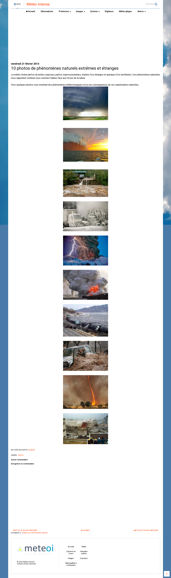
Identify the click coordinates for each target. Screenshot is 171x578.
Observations (47, 11)
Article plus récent (25, 530)
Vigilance (109, 11)
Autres (142, 11)
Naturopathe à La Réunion (71, 564)
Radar (84, 547)
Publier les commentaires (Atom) (35, 533)
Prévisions (65, 11)
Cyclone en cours (71, 552)
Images (80, 11)
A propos (84, 558)
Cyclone (95, 11)
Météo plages (125, 11)
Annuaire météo (84, 552)
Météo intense (38, 4)
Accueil (30, 11)
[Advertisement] (85, 38)
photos (21, 455)
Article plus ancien (146, 530)
